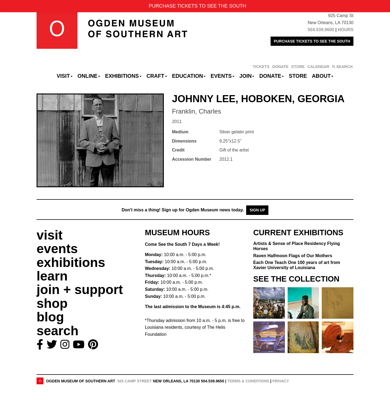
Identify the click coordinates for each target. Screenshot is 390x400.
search (58, 331)
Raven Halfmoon (292, 255)
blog (50, 317)
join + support (80, 289)
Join (247, 76)
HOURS (345, 29)
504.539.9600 (321, 29)
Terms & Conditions (248, 381)
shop (52, 303)
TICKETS (261, 66)
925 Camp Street (134, 381)
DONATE (280, 66)
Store (298, 76)
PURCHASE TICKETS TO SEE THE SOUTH (312, 41)
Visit (65, 76)
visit (50, 235)
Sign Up (257, 210)
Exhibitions (123, 76)
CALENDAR (318, 66)
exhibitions (71, 262)
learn (52, 276)
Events (223, 76)
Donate (271, 76)
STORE (297, 66)
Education (189, 76)
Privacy (280, 381)
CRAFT (157, 76)
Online (88, 76)
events (57, 248)
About (322, 76)
